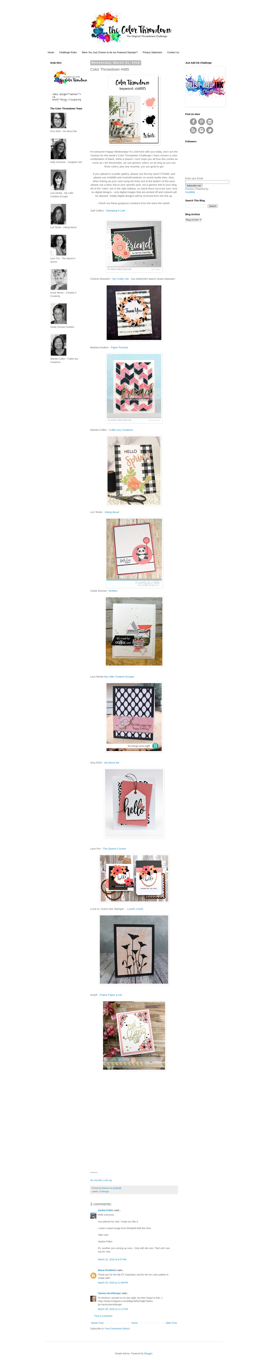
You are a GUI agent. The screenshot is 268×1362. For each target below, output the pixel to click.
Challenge (104, 1191)
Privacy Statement (152, 52)
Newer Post (97, 1323)
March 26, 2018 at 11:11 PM (113, 1309)
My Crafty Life (120, 278)
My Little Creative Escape (119, 676)
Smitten (113, 590)
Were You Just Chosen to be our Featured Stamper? (110, 52)
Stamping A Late (115, 210)
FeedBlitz (190, 192)
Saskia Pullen (105, 1210)
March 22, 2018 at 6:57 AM (112, 1259)
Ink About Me (111, 762)
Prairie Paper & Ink (111, 994)
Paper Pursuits (119, 347)
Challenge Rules (68, 52)
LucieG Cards (135, 908)
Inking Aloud (112, 512)
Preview (189, 189)
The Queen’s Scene (114, 848)
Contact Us (173, 52)
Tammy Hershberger (109, 1293)
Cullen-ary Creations (121, 429)
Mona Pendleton (107, 1270)
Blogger (148, 1353)
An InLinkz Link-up (101, 1180)
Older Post (171, 1323)
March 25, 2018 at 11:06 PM (113, 1282)
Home (51, 52)
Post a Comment (103, 1316)
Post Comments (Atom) (117, 1328)
